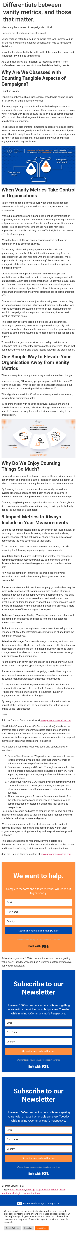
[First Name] (38, 912)
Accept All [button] (41, 1228)
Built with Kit (38, 946)
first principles (17, 1189)
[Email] (38, 902)
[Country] (38, 921)
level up (30, 1189)
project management (47, 1189)
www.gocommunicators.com (55, 720)
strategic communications (26, 1193)
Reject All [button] (28, 1228)
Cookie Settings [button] (12, 1228)
